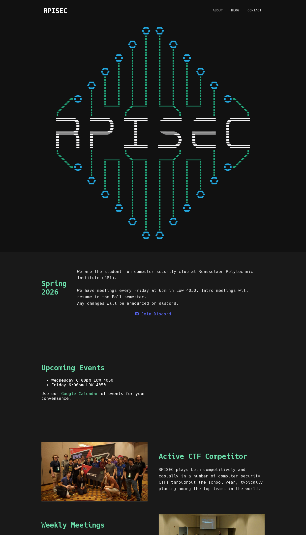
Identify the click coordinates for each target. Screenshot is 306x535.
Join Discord (153, 314)
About (218, 10)
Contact (254, 10)
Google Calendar (79, 393)
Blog (235, 10)
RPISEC (55, 11)
